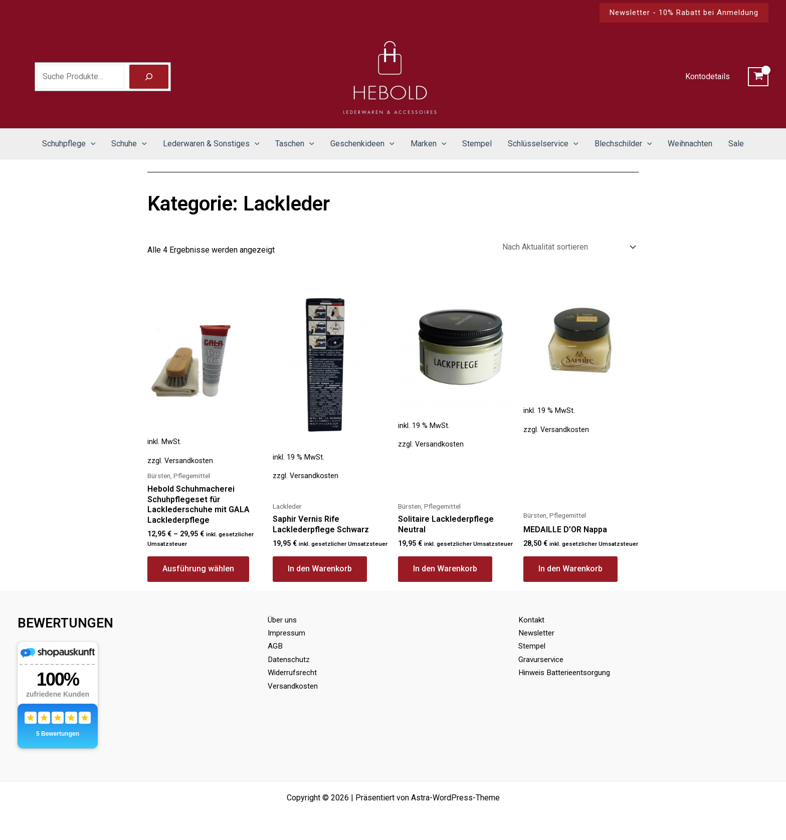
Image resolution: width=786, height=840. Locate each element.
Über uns (283, 619)
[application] (91, 144)
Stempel (477, 143)
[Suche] (148, 77)
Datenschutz (290, 659)
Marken (429, 144)
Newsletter (537, 633)
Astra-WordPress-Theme (455, 797)
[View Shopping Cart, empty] (758, 76)
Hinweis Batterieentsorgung (567, 672)
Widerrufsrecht (294, 672)
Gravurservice (542, 659)
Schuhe (129, 144)
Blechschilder (623, 144)
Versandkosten (188, 461)
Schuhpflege (69, 144)
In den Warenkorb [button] (320, 568)
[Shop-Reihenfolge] (568, 247)
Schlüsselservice (543, 144)
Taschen (294, 144)
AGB (275, 646)
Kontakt (531, 619)
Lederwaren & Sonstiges (211, 144)
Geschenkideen (362, 144)
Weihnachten (690, 143)
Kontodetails (707, 76)
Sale (736, 143)
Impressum (288, 633)
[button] (684, 13)
